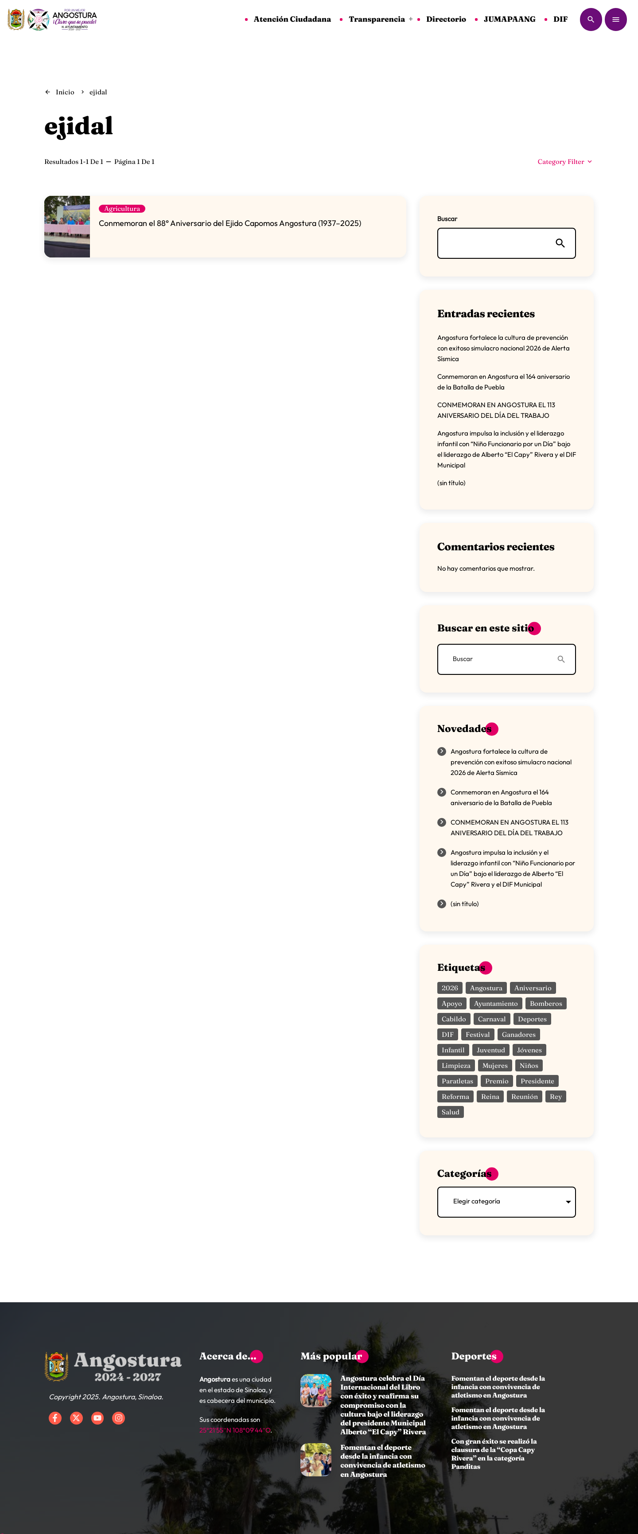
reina (490, 1096)
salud (450, 1112)
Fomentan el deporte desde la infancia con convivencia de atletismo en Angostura (382, 1461)
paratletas (457, 1081)
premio (497, 1081)
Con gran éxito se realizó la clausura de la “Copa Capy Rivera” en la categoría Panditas (494, 1454)
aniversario (533, 988)
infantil (453, 1050)
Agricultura (122, 209)
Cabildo (454, 1019)
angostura (486, 988)
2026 (450, 988)
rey (556, 1096)
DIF (448, 1034)
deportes (532, 1019)
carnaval (492, 1019)
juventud (491, 1050)
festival (478, 1034)
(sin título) (451, 483)
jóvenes (529, 1050)
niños (529, 1065)
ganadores (519, 1034)
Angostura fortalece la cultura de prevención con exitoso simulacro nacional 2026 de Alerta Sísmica (503, 348)
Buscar (447, 218)
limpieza (456, 1065)
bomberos (546, 1003)
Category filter (566, 161)
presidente (537, 1081)
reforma (455, 1096)
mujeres (495, 1065)
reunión (524, 1096)
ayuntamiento (496, 1003)
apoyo (452, 1003)
